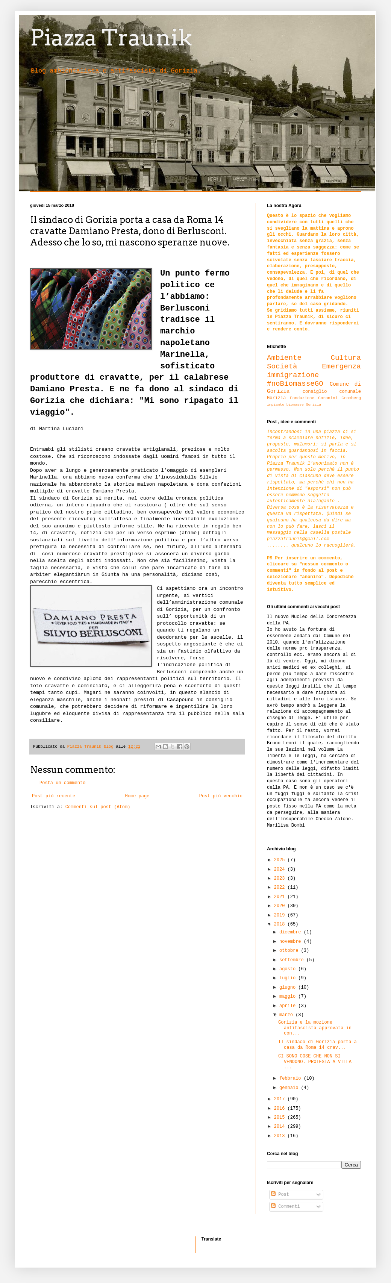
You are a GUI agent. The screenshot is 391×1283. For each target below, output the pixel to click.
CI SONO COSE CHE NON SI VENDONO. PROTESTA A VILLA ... (315, 1062)
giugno (288, 987)
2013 (281, 1136)
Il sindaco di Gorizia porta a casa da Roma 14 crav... (317, 1044)
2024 (281, 869)
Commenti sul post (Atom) (97, 807)
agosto (288, 969)
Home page (137, 796)
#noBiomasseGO (295, 384)
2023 (281, 878)
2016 (281, 1108)
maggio (288, 996)
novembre (291, 941)
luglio (288, 978)
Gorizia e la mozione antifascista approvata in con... (315, 1028)
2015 (281, 1117)
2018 (281, 924)
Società (282, 366)
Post (280, 1194)
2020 (281, 906)
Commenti (285, 1206)
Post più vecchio (220, 796)
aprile (288, 1006)
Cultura (345, 358)
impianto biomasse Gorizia (294, 405)
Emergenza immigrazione (314, 370)
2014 (281, 1126)
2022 (281, 887)
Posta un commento (62, 783)
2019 (281, 915)
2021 (281, 897)
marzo (287, 1015)
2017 (281, 1099)
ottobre (290, 950)
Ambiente (284, 358)
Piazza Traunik (111, 37)
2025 (281, 860)
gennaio (290, 1088)
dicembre (291, 932)
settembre (292, 960)
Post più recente (53, 796)
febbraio (291, 1078)
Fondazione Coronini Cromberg (325, 398)
